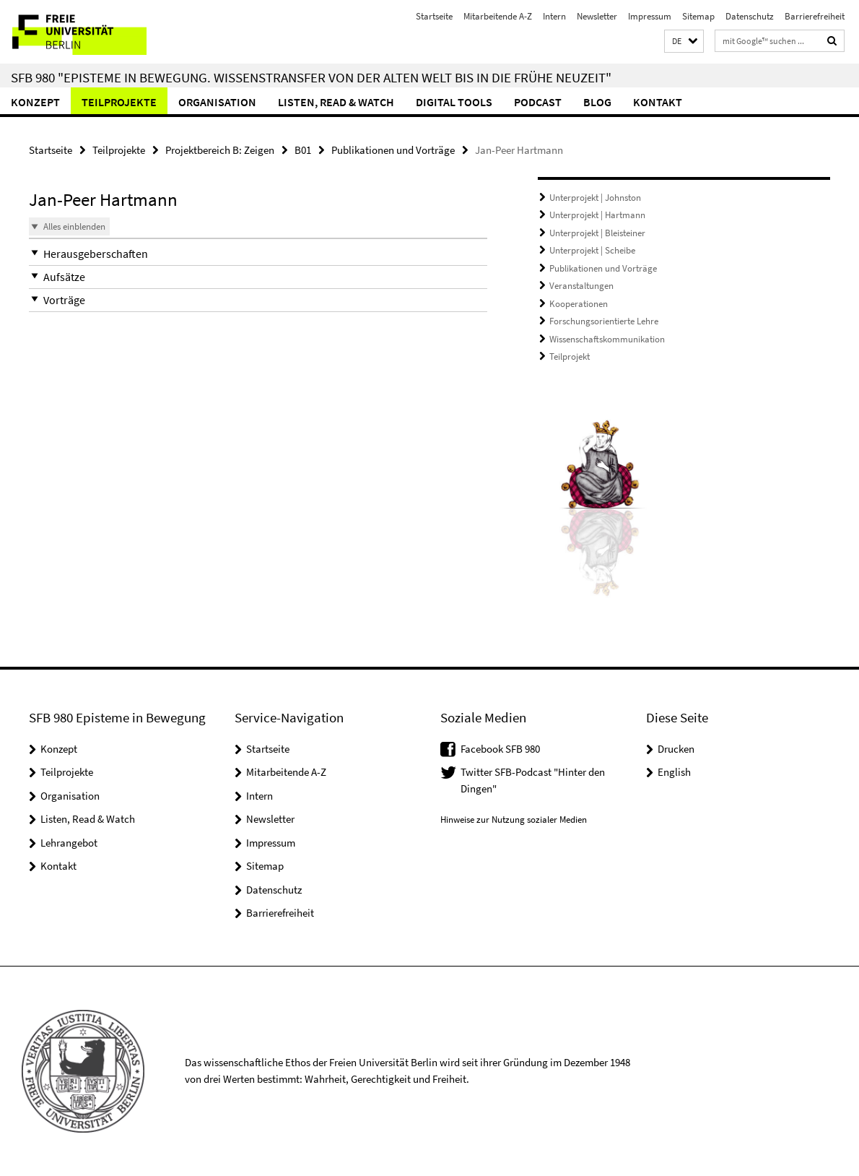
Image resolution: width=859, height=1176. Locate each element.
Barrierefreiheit (815, 16)
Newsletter (597, 16)
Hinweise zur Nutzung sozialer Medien (513, 819)
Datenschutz (749, 16)
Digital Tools (454, 102)
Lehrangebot (68, 842)
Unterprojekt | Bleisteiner (597, 233)
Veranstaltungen (581, 286)
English (674, 772)
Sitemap (698, 16)
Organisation (217, 102)
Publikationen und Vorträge (393, 150)
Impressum (649, 16)
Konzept (35, 102)
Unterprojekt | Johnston (595, 197)
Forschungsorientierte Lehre (603, 321)
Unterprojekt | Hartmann (597, 215)
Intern (554, 16)
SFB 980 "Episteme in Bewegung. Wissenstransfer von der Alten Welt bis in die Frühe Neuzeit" (311, 77)
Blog (597, 102)
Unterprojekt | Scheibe (592, 250)
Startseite (434, 16)
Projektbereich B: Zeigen (219, 150)
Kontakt (657, 102)
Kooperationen (578, 304)
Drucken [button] (676, 749)
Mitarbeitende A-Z (497, 16)
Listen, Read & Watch (336, 102)
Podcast (538, 102)
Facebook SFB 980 (500, 749)
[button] (684, 41)
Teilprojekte (119, 102)
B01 (303, 150)
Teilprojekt (569, 356)
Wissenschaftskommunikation (607, 339)
